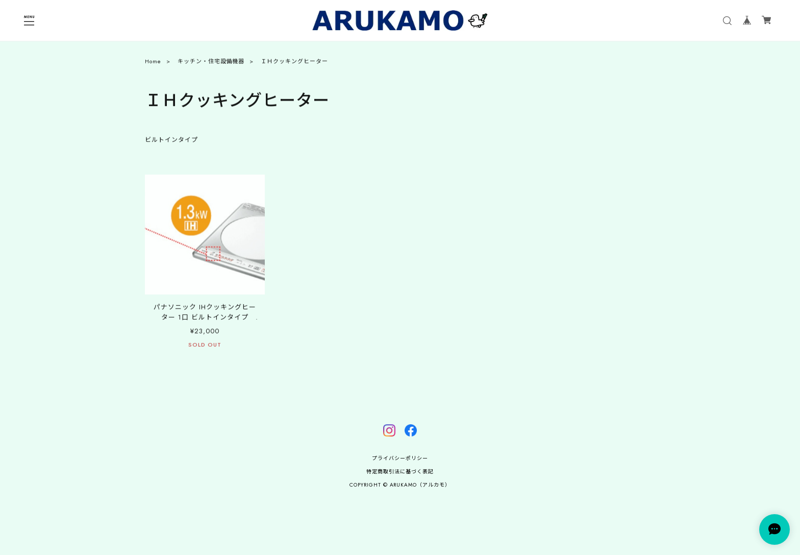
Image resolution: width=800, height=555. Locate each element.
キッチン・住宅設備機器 (211, 64)
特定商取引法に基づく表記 (400, 471)
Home (153, 64)
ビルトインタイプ (171, 142)
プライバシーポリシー (400, 458)
